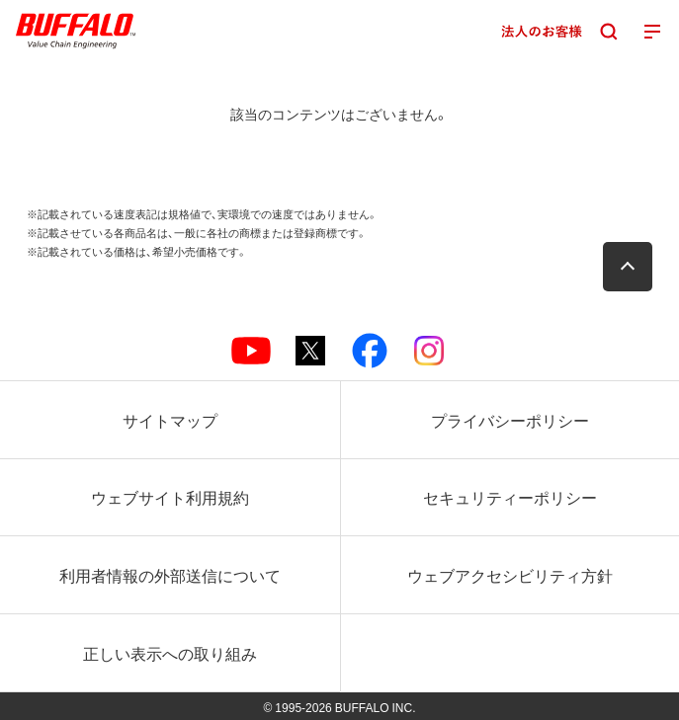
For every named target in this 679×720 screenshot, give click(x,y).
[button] (627, 266)
